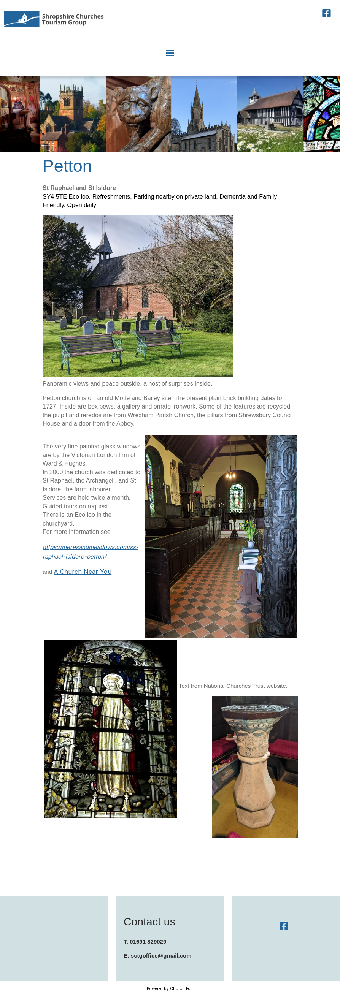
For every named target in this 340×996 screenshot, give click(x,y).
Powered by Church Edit (170, 988)
